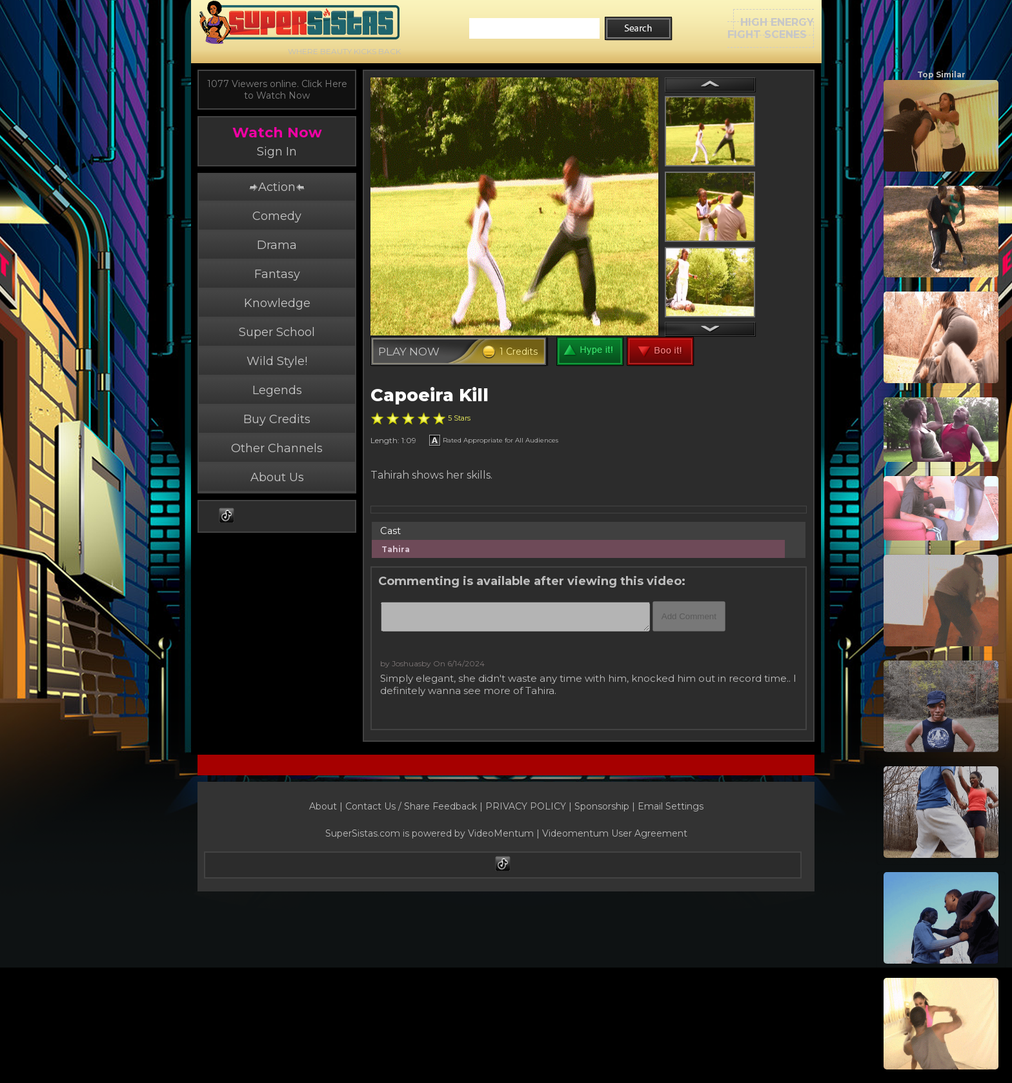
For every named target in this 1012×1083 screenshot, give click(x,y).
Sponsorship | (606, 806)
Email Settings (670, 806)
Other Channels (277, 448)
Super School (277, 332)
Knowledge (277, 303)
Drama (277, 245)
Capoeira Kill (429, 395)
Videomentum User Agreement (614, 833)
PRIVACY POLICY (525, 806)
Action (276, 187)
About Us (277, 477)
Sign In (277, 151)
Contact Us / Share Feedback (411, 806)
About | (327, 806)
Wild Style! (277, 361)
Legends (277, 390)
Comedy (276, 216)
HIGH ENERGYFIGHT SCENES (770, 28)
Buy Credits (276, 419)
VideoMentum (501, 833)
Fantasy (277, 274)
